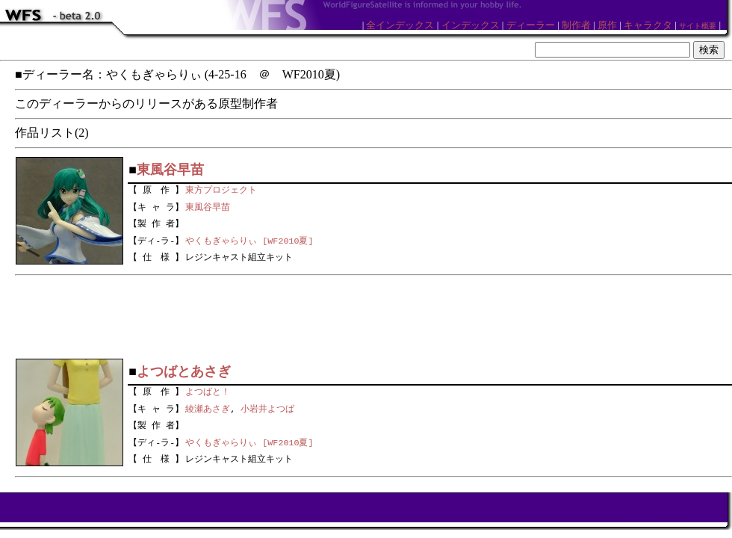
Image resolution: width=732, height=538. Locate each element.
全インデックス (400, 25)
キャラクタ (648, 25)
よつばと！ (207, 390)
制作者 (576, 25)
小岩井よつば (267, 407)
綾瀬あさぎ (207, 407)
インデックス (470, 25)
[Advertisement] (373, 316)
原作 (607, 25)
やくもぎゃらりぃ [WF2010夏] (249, 241)
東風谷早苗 (207, 205)
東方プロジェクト (221, 188)
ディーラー (530, 25)
